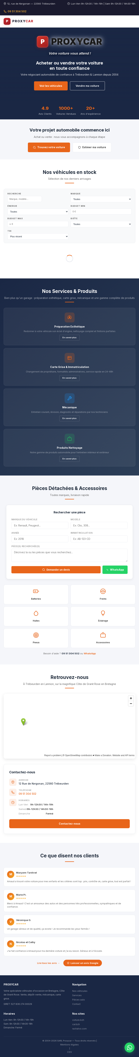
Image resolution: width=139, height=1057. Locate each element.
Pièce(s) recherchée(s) (25, 546)
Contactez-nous (69, 823)
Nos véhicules (79, 991)
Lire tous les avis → (48, 963)
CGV (69, 1052)
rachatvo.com (79, 1028)
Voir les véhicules (50, 85)
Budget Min (78, 206)
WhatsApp (115, 569)
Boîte (74, 218)
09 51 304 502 (15, 11)
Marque (75, 193)
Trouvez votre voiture (49, 147)
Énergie (12, 206)
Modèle (75, 519)
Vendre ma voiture (87, 85)
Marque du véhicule (24, 519)
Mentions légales (69, 1044)
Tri (9, 231)
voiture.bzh (78, 1020)
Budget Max (15, 218)
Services (77, 995)
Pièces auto (78, 999)
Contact (76, 1004)
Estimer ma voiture (92, 147)
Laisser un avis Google (82, 963)
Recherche (14, 193)
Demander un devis (56, 569)
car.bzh (76, 1024)
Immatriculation (82, 532)
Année (15, 532)
